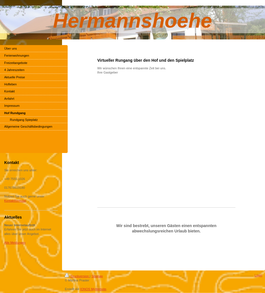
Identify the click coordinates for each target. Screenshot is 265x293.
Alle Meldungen (15, 242)
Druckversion (77, 276)
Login (258, 275)
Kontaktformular (15, 200)
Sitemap (97, 276)
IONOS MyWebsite (93, 289)
